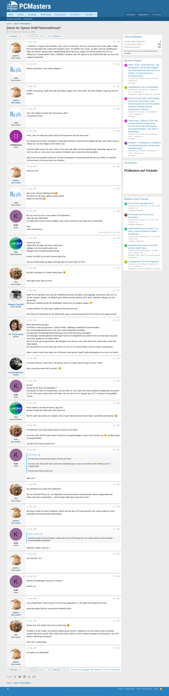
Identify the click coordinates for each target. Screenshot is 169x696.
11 (42, 36)
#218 (118, 484)
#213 (118, 358)
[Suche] (156, 14)
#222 (118, 576)
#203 (118, 86)
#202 (118, 64)
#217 (118, 450)
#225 (118, 648)
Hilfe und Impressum (144, 689)
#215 (118, 403)
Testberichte (45, 14)
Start (156, 689)
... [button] (24, 36)
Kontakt (120, 689)
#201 (118, 42)
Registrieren (28, 19)
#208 (118, 211)
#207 (118, 189)
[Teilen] (114, 41)
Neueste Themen (132, 60)
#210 (118, 268)
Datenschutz (130, 689)
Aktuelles (89, 14)
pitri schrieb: (32, 455)
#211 (118, 290)
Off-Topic (131, 83)
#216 (118, 425)
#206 (118, 166)
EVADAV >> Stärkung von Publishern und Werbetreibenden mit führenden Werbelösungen (144, 145)
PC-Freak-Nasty (15, 32)
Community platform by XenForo (84, 693)
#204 (118, 109)
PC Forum (74, 14)
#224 (118, 621)
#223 (118, 598)
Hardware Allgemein (136, 210)
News (11, 14)
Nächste (56, 36)
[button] (81, 14)
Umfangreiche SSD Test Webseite (143, 87)
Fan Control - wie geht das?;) (141, 203)
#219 (118, 507)
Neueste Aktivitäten (14, 19)
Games (21, 14)
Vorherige (13, 36)
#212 (118, 320)
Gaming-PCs (60, 14)
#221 (118, 554)
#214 (118, 381)
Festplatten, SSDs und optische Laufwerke (144, 94)
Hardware (32, 14)
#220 (118, 529)
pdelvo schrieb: (34, 534)
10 (37, 36)
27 (49, 36)
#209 (118, 238)
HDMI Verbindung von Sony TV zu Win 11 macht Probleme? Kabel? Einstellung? (143, 231)
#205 (118, 131)
